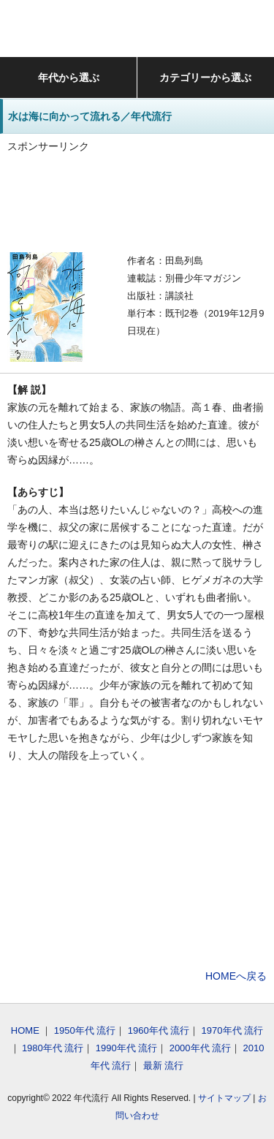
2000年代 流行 (201, 1047)
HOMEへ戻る (236, 976)
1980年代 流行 (53, 1047)
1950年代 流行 (85, 1030)
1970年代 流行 (233, 1030)
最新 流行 (163, 1065)
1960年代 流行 (159, 1030)
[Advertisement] (137, 202)
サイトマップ (224, 1098)
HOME (25, 1030)
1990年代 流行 (127, 1047)
